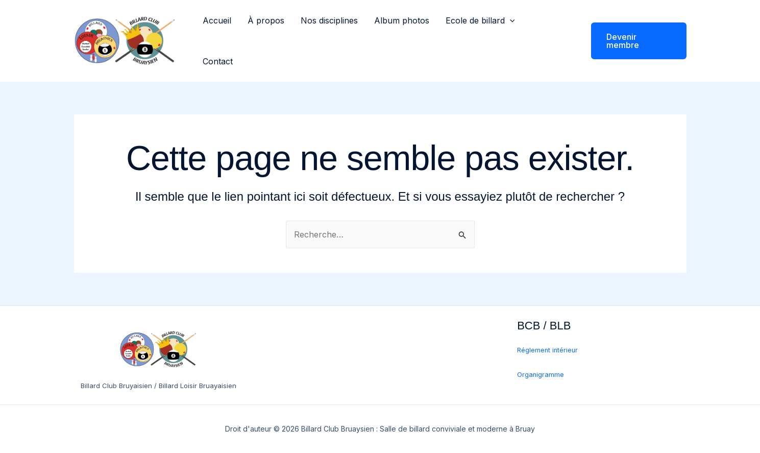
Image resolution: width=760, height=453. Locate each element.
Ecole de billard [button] (480, 20)
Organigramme (540, 374)
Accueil (217, 20)
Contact (218, 61)
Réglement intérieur (547, 350)
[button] (510, 20)
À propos (266, 20)
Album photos (401, 20)
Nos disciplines (329, 20)
